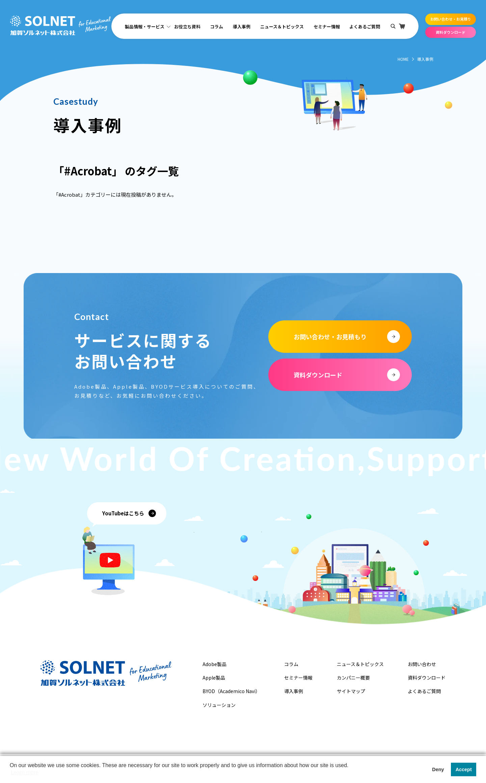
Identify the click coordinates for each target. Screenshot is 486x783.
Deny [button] (438, 769)
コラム (216, 26)
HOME (403, 59)
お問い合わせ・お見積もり (330, 336)
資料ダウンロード (450, 32)
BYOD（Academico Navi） (231, 691)
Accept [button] (464, 769)
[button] (11, 774)
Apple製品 (213, 677)
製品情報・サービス (144, 26)
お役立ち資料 (187, 26)
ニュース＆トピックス (282, 26)
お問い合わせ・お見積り (450, 19)
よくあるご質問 (364, 26)
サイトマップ (351, 691)
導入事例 (241, 26)
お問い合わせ (422, 664)
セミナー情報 (327, 26)
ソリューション (219, 705)
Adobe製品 (214, 664)
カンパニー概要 (353, 677)
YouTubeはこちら (123, 513)
